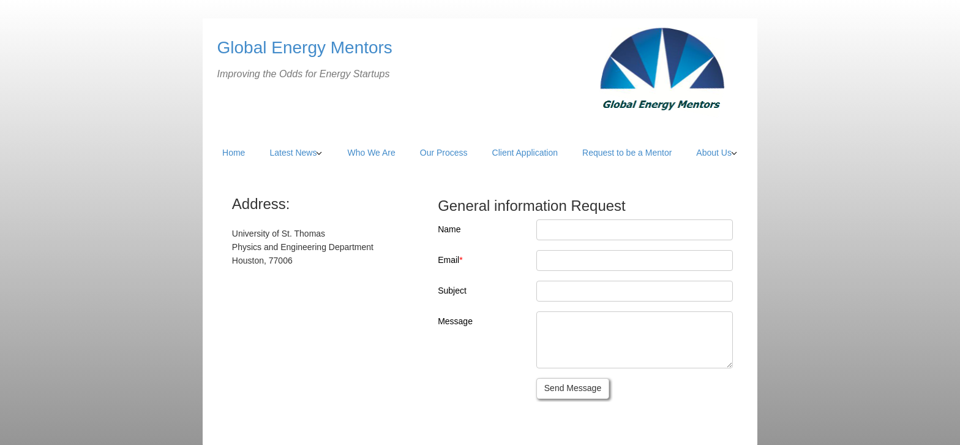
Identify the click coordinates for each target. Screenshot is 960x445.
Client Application (525, 153)
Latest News (293, 153)
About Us (714, 153)
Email (448, 260)
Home (233, 153)
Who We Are (371, 153)
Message (455, 321)
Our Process (444, 153)
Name (449, 229)
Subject (452, 290)
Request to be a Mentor (627, 153)
